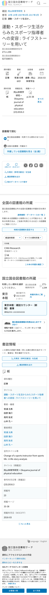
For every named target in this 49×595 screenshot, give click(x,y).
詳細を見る (12, 583)
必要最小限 (13, 590)
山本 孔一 (8, 444)
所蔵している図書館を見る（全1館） (24, 151)
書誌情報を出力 (12, 176)
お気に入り (8, 165)
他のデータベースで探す (15, 181)
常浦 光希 (8, 432)
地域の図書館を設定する (30, 229)
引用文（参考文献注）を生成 (17, 172)
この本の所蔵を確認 (35, 264)
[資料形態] (33, 238)
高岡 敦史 (8, 440)
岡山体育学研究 (15, 11)
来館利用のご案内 (38, 295)
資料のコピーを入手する (12, 562)
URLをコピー (16, 165)
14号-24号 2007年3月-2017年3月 (23, 14)
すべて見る (41, 100)
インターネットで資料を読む (14, 558)
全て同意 (36, 590)
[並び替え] (13, 238)
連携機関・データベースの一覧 (32, 214)
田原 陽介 (8, 436)
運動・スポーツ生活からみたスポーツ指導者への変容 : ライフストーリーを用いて (24, 396)
